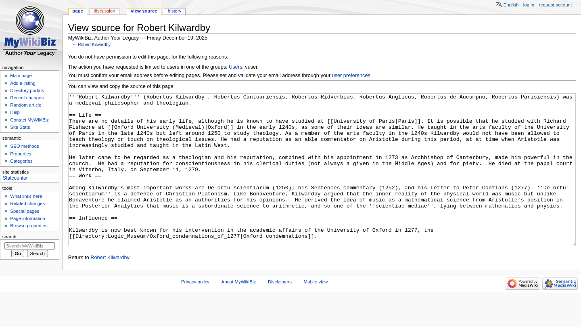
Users (235, 67)
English (511, 4)
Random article (25, 105)
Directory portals (27, 90)
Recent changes (27, 97)
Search (9, 236)
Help (15, 112)
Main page (21, 75)
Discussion (104, 10)
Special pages (24, 211)
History (175, 10)
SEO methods (24, 146)
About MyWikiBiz (239, 312)
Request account (555, 4)
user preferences (351, 75)
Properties (20, 153)
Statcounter (15, 178)
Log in (528, 4)
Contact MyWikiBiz (29, 119)
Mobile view (316, 312)
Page (77, 10)
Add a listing (22, 83)
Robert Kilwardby (94, 44)
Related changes (27, 203)
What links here (26, 196)
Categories (21, 161)
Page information (27, 218)
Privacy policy (195, 312)
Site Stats (20, 127)
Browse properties (28, 225)
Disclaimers (280, 312)
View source (144, 10)
